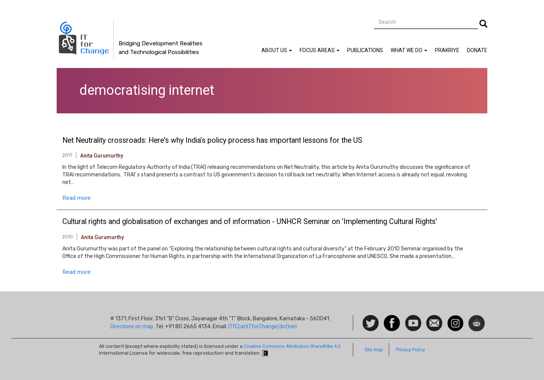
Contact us (434, 322)
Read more (76, 198)
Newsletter (476, 319)
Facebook (392, 319)
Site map (374, 349)
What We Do (409, 50)
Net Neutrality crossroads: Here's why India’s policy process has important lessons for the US (212, 140)
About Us (276, 50)
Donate (477, 50)
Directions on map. (132, 326)
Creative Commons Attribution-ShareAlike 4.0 (292, 346)
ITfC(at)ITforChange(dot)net (262, 326)
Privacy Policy (410, 349)
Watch (412, 319)
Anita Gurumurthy (101, 156)
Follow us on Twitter (371, 323)
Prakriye (447, 50)
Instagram (455, 319)
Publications (365, 50)
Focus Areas (320, 50)
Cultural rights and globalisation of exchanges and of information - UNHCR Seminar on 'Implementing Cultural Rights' (249, 222)
